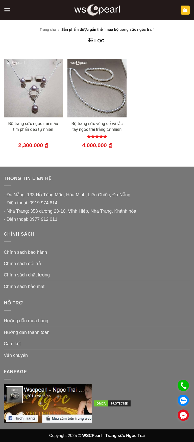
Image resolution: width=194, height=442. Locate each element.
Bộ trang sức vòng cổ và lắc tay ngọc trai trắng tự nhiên (97, 126)
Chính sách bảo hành (25, 252)
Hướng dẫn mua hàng (26, 320)
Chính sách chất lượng (27, 274)
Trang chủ (48, 29)
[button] (7, 10)
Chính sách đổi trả (22, 263)
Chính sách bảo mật (24, 286)
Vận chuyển (16, 355)
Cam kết (12, 343)
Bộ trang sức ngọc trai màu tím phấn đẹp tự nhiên (33, 126)
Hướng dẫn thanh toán (27, 332)
